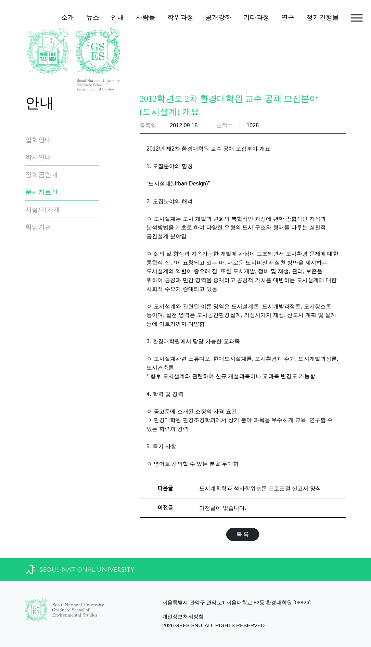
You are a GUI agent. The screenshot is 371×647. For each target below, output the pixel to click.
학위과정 (180, 17)
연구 (287, 17)
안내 (117, 17)
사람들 (145, 17)
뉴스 (92, 17)
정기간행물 (322, 17)
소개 (67, 17)
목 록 (242, 534)
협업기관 (38, 227)
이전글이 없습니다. (222, 508)
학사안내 (38, 157)
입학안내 (38, 139)
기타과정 (256, 17)
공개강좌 (218, 17)
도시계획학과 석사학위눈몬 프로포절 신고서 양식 (260, 488)
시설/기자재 (42, 209)
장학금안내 (41, 174)
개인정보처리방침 (183, 616)
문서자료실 (41, 192)
